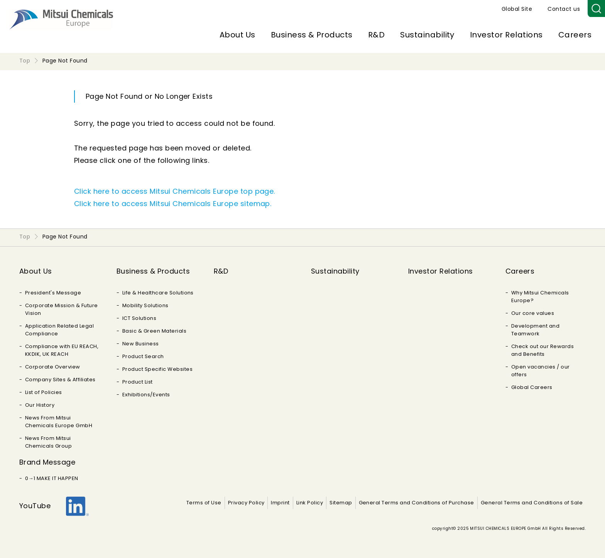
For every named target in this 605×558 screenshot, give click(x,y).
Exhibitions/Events (146, 394)
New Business (140, 343)
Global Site (517, 9)
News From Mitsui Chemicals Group (48, 442)
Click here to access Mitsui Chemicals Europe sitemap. (172, 203)
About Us (237, 34)
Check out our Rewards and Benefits (542, 350)
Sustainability (427, 34)
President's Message (53, 292)
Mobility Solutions (145, 305)
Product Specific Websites (157, 369)
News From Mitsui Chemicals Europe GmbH (58, 421)
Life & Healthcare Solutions (158, 292)
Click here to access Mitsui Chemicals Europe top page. (174, 191)
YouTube (35, 506)
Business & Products (312, 34)
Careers (574, 34)
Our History (39, 405)
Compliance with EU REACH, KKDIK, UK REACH (61, 350)
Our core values (532, 313)
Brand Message (47, 462)
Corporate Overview (52, 366)
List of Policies (43, 392)
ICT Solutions (139, 318)
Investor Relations (506, 34)
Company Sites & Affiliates (60, 379)
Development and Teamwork (535, 329)
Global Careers (532, 387)
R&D (376, 34)
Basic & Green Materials (154, 331)
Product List (137, 382)
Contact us (564, 9)
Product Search (143, 356)
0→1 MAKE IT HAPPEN (51, 478)
